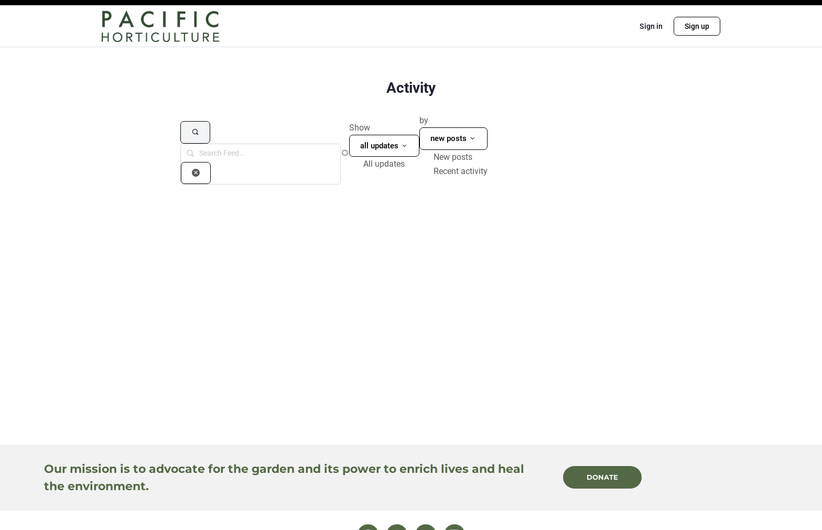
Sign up (697, 26)
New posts (453, 157)
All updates (384, 164)
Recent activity (461, 171)
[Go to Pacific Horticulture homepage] (160, 25)
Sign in (651, 26)
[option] (391, 164)
